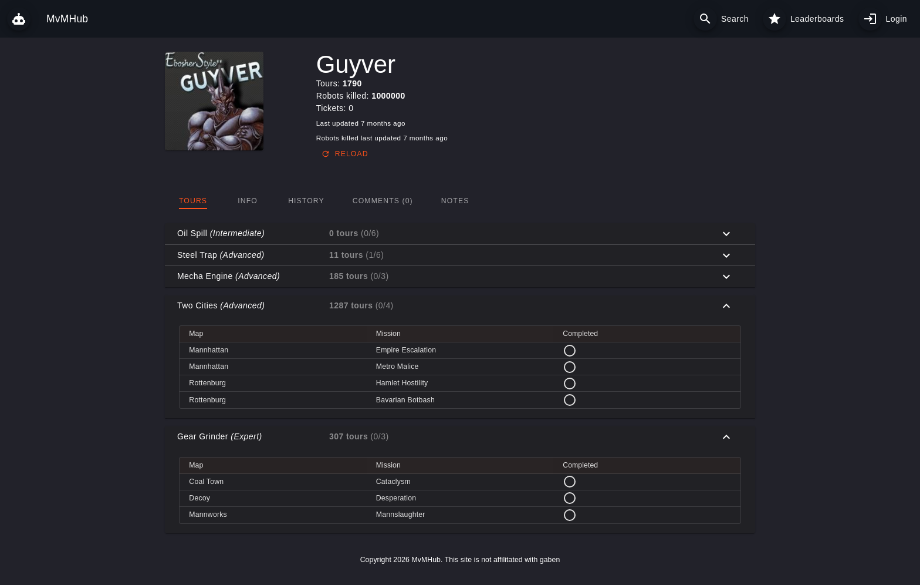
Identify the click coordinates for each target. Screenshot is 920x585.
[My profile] (870, 19)
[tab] (193, 201)
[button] (460, 233)
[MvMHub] (19, 19)
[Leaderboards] (774, 19)
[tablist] (460, 201)
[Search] (705, 19)
